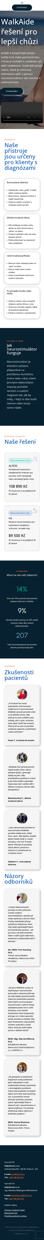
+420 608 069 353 (16, 1177)
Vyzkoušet (22, 8)
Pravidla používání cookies (15, 1216)
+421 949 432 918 (16, 1198)
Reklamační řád (10, 1213)
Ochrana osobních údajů (14, 1210)
